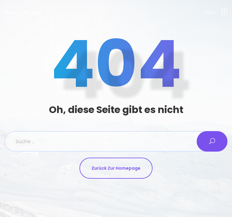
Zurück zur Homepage (116, 168)
